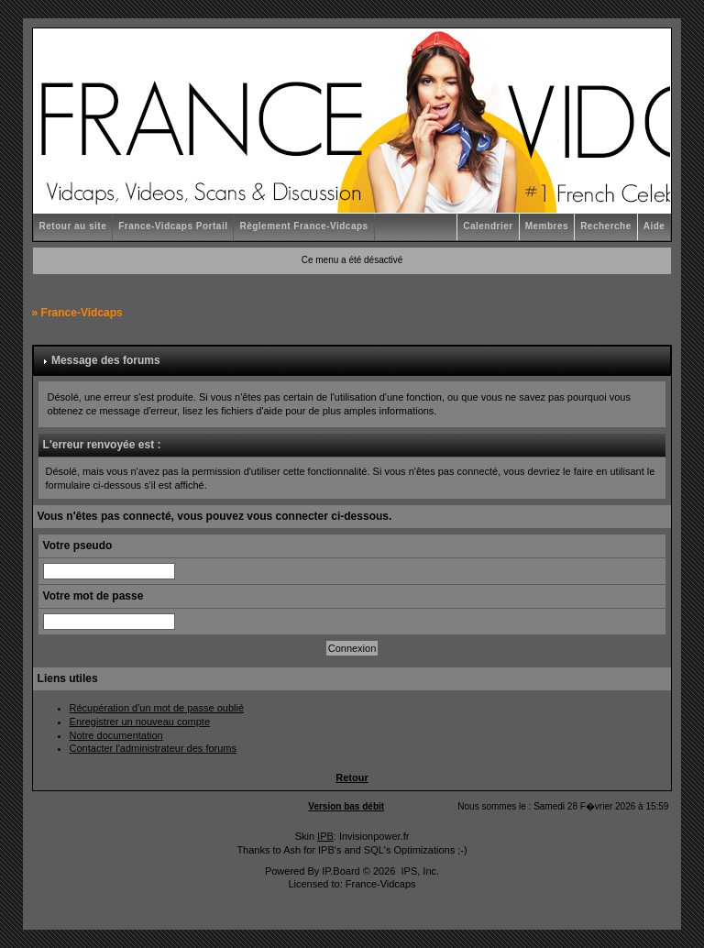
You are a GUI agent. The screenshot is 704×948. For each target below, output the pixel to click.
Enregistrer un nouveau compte (140, 721)
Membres (546, 226)
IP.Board (340, 870)
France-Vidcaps (82, 312)
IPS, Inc (418, 870)
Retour (352, 777)
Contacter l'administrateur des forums (153, 748)
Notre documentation (116, 735)
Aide (655, 226)
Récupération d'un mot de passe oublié (157, 707)
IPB (325, 836)
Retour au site (73, 226)
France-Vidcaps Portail (172, 226)
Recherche (606, 226)
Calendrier (487, 226)
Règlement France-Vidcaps (303, 226)
